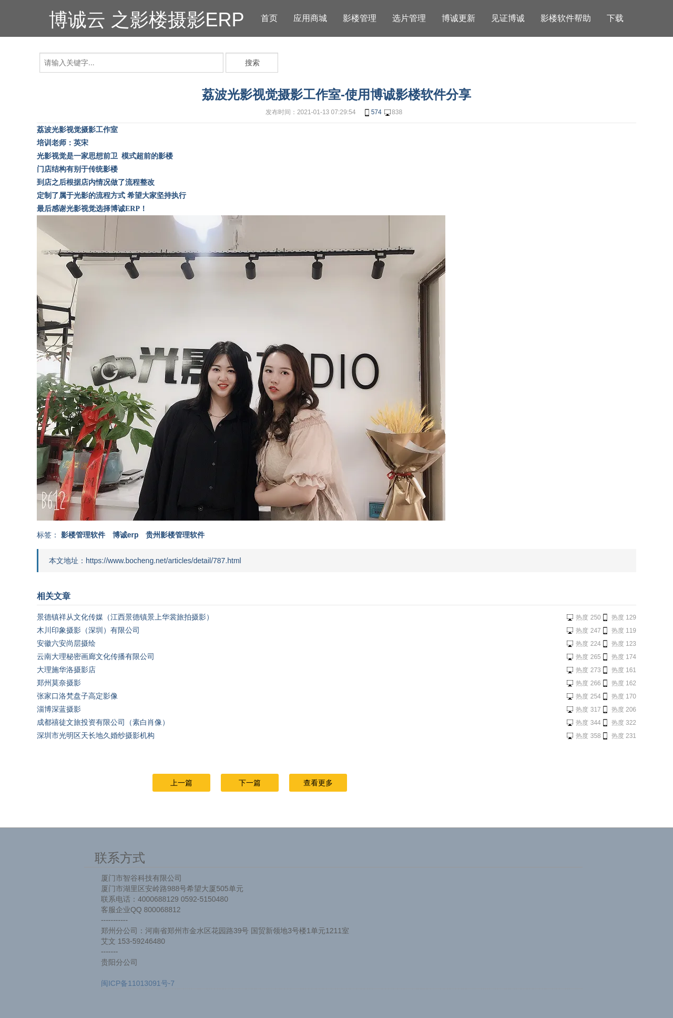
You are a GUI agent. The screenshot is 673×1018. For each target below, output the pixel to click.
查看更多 (318, 783)
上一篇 (181, 783)
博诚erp (126, 535)
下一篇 (250, 783)
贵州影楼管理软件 (175, 535)
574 (372, 112)
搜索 (252, 62)
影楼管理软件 (83, 535)
